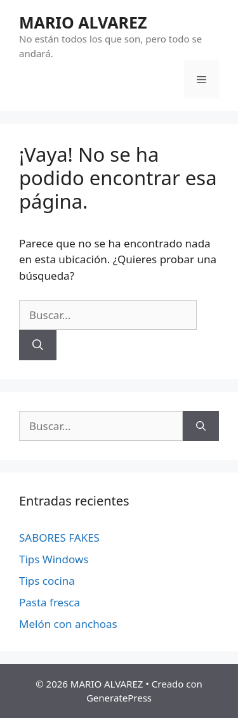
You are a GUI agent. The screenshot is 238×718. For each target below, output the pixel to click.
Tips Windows (53, 559)
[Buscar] (37, 345)
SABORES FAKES (59, 537)
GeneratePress (119, 697)
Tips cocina (47, 580)
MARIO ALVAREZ (83, 22)
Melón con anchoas (68, 624)
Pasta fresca (49, 602)
